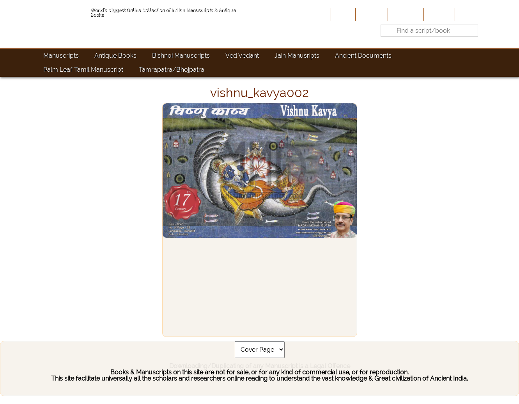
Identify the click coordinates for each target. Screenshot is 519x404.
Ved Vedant (242, 55)
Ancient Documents (363, 55)
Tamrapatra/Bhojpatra (171, 69)
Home (342, 14)
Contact (468, 14)
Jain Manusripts (297, 55)
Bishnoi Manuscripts (181, 55)
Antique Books (115, 55)
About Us (371, 14)
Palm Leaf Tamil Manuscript (83, 69)
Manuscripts (61, 55)
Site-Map (438, 14)
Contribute (405, 14)
